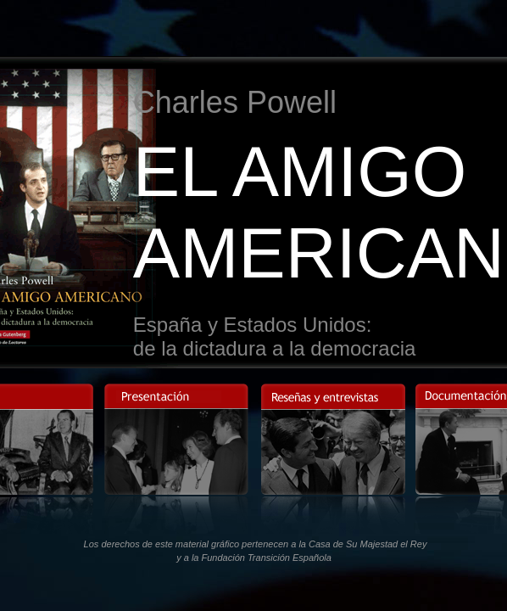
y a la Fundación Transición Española (254, 557)
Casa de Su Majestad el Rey (367, 544)
